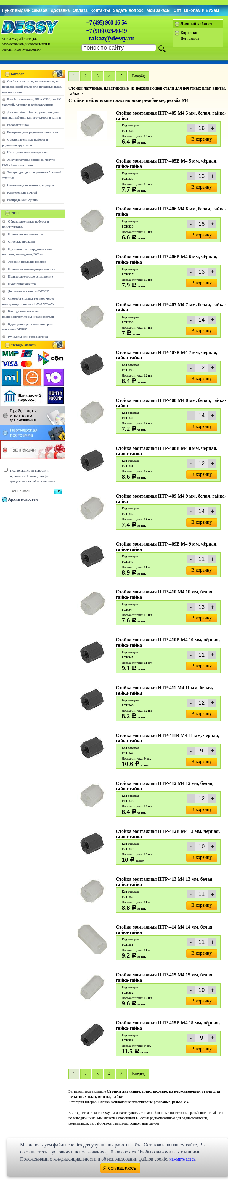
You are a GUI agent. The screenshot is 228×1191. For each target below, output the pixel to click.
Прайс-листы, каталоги (25, 234)
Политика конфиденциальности (31, 269)
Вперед (138, 1074)
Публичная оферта (22, 283)
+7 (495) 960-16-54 (106, 22)
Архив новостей (23, 499)
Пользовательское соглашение (30, 276)
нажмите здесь (182, 1159)
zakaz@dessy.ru (111, 38)
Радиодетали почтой (22, 192)
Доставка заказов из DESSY (28, 291)
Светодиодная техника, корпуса (30, 185)
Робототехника (18, 124)
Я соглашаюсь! (120, 1168)
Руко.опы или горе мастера (28, 336)
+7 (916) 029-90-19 (106, 30)
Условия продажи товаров (27, 261)
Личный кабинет (196, 24)
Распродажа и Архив (22, 200)
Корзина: (189, 32)
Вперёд (138, 76)
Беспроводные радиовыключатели (32, 132)
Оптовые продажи (21, 241)
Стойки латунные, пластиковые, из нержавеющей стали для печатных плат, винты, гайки (32, 86)
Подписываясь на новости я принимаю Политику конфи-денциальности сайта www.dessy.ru (34, 476)
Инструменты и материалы (27, 152)
